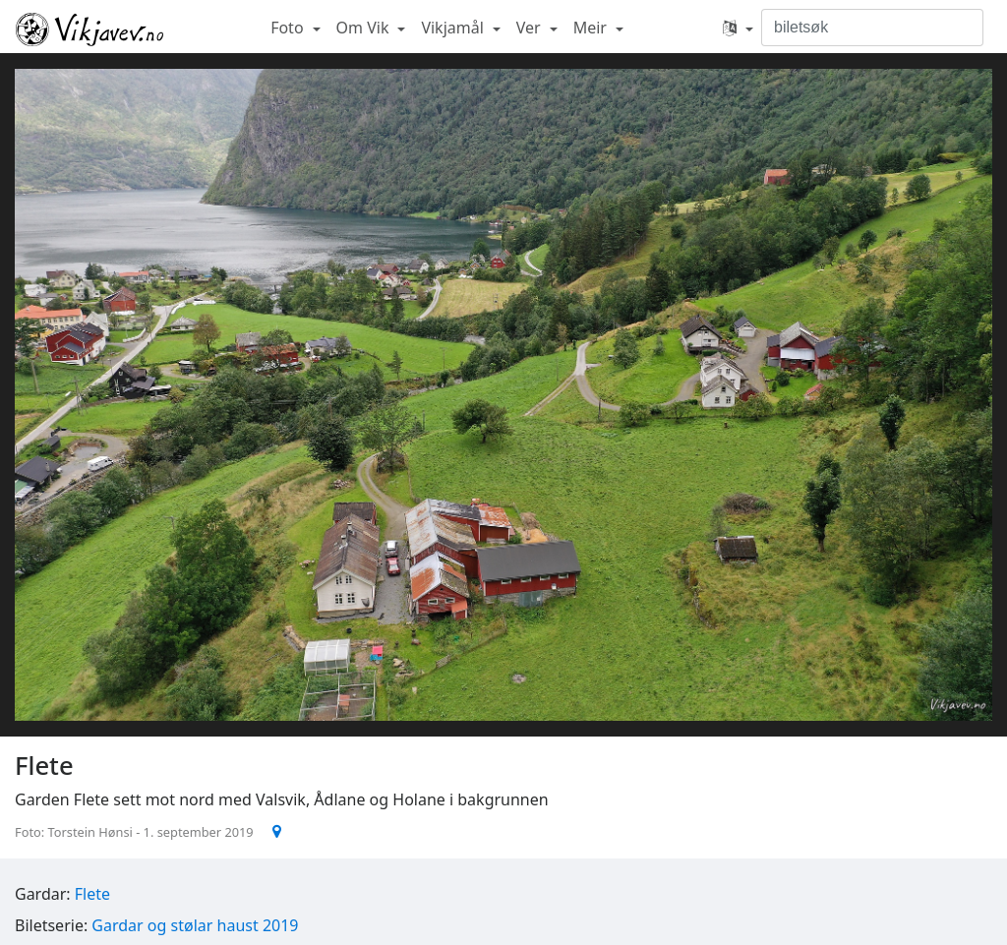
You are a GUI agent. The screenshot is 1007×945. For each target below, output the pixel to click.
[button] (738, 27)
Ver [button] (530, 27)
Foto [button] (289, 27)
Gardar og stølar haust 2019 (194, 925)
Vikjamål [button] (454, 27)
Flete (92, 894)
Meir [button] (592, 27)
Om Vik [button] (364, 27)
